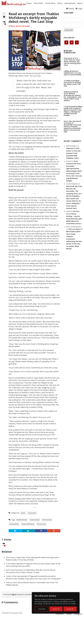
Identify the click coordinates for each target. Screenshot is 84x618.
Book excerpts (34, 520)
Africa (60, 3)
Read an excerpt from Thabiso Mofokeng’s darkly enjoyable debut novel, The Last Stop (34, 17)
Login (79, 8)
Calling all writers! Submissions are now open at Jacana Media (72, 73)
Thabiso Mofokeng (28, 524)
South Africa (50, 3)
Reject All (56, 609)
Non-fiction (38, 3)
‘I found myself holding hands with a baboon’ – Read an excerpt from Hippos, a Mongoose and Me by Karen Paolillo (73, 110)
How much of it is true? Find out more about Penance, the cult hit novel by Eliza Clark (72, 61)
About (79, 3)
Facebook (60, 614)
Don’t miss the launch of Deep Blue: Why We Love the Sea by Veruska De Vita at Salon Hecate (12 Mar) (30, 571)
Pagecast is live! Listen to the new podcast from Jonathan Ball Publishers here (73, 153)
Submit (70, 8)
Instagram (78, 614)
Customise (41, 609)
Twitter (69, 614)
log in (14, 594)
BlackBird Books (22, 520)
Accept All (70, 609)
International (69, 3)
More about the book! (19, 26)
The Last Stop (41, 524)
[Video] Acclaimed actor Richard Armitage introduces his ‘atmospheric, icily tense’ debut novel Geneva (72, 96)
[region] (56, 603)
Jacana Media (14, 524)
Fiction (29, 3)
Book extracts (47, 520)
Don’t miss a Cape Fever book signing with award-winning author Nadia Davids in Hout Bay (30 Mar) (32, 558)
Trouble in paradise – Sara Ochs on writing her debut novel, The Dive (72, 83)
